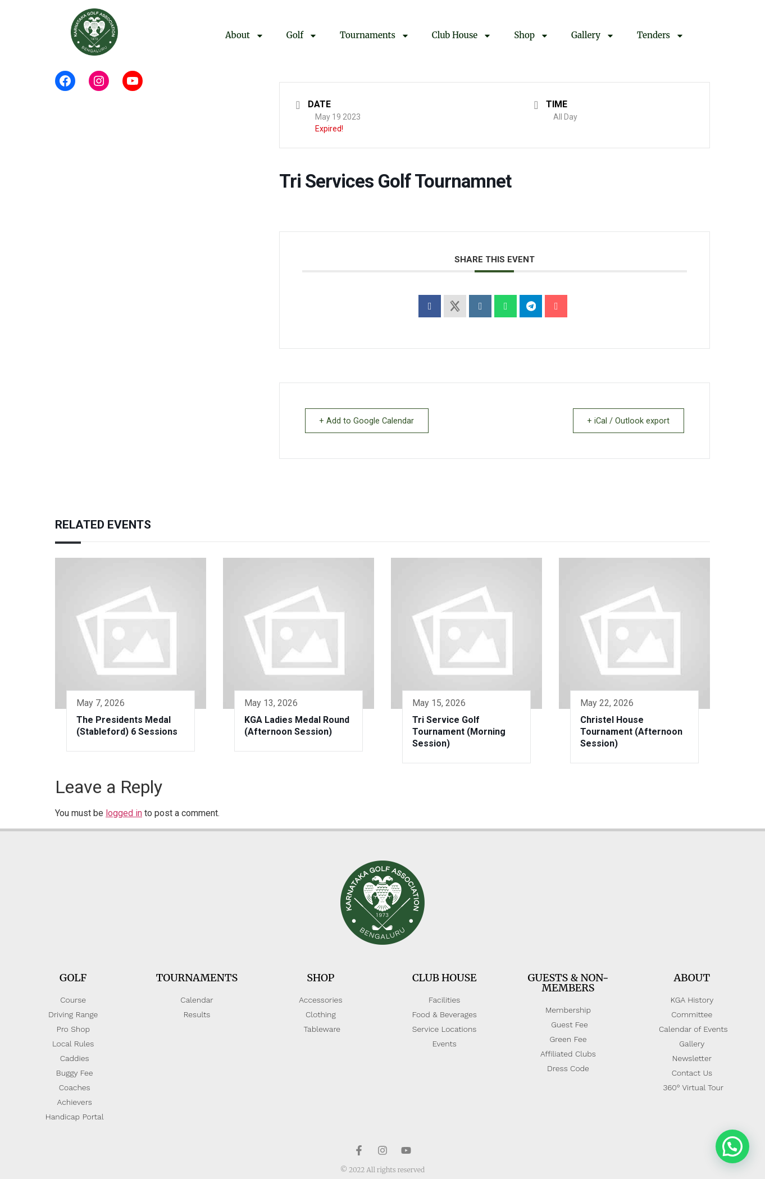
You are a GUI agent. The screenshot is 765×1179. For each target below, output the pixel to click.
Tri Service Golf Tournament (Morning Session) (459, 731)
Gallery (592, 35)
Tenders (660, 35)
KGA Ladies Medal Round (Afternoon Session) (296, 725)
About (244, 35)
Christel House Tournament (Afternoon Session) (631, 731)
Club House (461, 35)
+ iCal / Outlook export (626, 421)
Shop (531, 35)
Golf (301, 35)
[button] (732, 1146)
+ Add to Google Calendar (369, 421)
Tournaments (374, 35)
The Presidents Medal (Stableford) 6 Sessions (126, 725)
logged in (124, 813)
